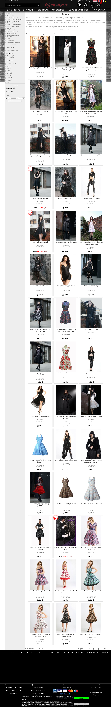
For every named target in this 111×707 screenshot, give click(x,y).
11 (104, 649)
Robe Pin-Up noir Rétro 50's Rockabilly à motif (65, 636)
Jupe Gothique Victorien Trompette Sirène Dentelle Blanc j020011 (66, 69)
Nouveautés (99, 10)
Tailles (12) (9, 60)
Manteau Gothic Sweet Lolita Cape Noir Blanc (65, 548)
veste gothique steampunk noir (91, 373)
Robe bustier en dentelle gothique (40, 416)
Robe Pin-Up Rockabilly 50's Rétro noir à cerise (65, 505)
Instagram (89, 1)
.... (92, 649)
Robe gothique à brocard (40, 199)
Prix (7, 96)
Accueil (27, 34)
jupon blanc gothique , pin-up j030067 (91, 416)
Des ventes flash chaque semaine (99, 653)
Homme (17, 10)
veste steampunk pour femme (91, 199)
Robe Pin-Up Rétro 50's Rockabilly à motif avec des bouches (66, 592)
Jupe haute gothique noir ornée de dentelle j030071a (40, 374)
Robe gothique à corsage (91, 286)
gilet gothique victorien (91, 329)
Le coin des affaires (78, 10)
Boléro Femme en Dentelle (40, 286)
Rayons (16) (10, 13)
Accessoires (58, 10)
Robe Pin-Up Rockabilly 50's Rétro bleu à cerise (91, 505)
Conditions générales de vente (12, 690)
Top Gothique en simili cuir (40, 111)
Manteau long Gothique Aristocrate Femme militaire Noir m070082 (40, 156)
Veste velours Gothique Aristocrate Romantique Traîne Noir (91, 461)
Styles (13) (9, 92)
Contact (66, 685)
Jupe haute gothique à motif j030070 (66, 242)
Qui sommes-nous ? (38, 685)
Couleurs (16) (10, 88)
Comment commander (12, 685)
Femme (8, 10)
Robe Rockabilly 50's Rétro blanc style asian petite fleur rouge (91, 243)
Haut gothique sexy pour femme (66, 286)
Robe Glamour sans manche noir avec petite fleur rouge (91, 69)
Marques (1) (9, 48)
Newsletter (74, 1)
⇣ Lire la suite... (66, 29)
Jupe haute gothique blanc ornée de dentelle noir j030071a (40, 330)
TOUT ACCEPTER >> (82, 698)
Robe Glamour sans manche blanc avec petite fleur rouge (91, 112)
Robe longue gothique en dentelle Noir (40, 68)
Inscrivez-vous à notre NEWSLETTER (96, 686)
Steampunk (43, 10)
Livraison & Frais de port (13, 688)
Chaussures (29, 10)
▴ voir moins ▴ (15, 44)
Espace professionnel (38, 690)
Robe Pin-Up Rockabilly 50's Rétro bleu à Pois (40, 461)
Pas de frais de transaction (79, 653)
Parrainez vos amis (38, 693)
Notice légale (66, 688)
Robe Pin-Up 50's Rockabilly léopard (91, 634)
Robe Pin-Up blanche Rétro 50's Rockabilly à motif (40, 636)
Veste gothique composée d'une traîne (66, 460)
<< (84, 649)
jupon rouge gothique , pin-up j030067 (40, 505)
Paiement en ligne (13, 693)
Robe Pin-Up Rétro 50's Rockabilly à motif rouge (91, 548)
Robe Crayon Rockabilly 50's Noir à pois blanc (40, 548)
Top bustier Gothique (66, 155)
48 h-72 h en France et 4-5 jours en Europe (25, 653)
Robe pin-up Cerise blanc (66, 373)
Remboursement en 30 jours (59, 653)
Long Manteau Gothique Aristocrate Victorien (65, 418)
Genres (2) (9, 53)
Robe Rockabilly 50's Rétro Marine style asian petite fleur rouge (66, 330)
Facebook (82, 1)
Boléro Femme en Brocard (65, 199)
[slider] (9, 98)
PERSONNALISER (82, 704)
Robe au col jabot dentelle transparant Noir (66, 112)
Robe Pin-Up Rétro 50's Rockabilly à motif (40, 592)
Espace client (38, 688)
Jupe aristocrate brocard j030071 (91, 155)
